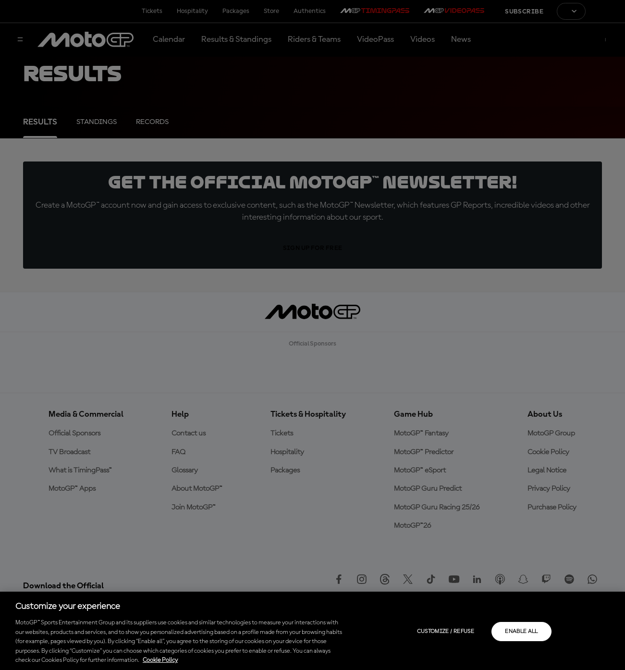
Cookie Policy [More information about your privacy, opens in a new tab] (160, 660)
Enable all (521, 631)
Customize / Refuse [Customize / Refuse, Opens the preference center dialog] (445, 631)
